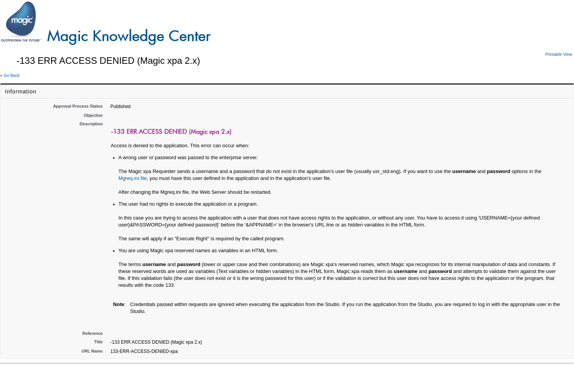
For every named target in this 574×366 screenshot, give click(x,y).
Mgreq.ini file (132, 178)
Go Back (11, 75)
